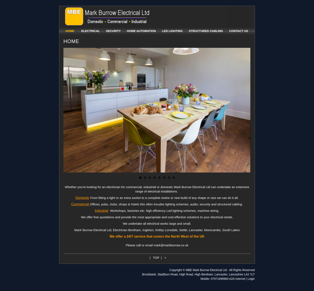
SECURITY (113, 31)
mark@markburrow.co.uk (171, 245)
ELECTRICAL (90, 31)
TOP (156, 257)
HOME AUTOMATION (141, 31)
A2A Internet (237, 278)
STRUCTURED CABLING (206, 31)
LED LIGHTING (172, 31)
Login (251, 278)
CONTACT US (238, 31)
